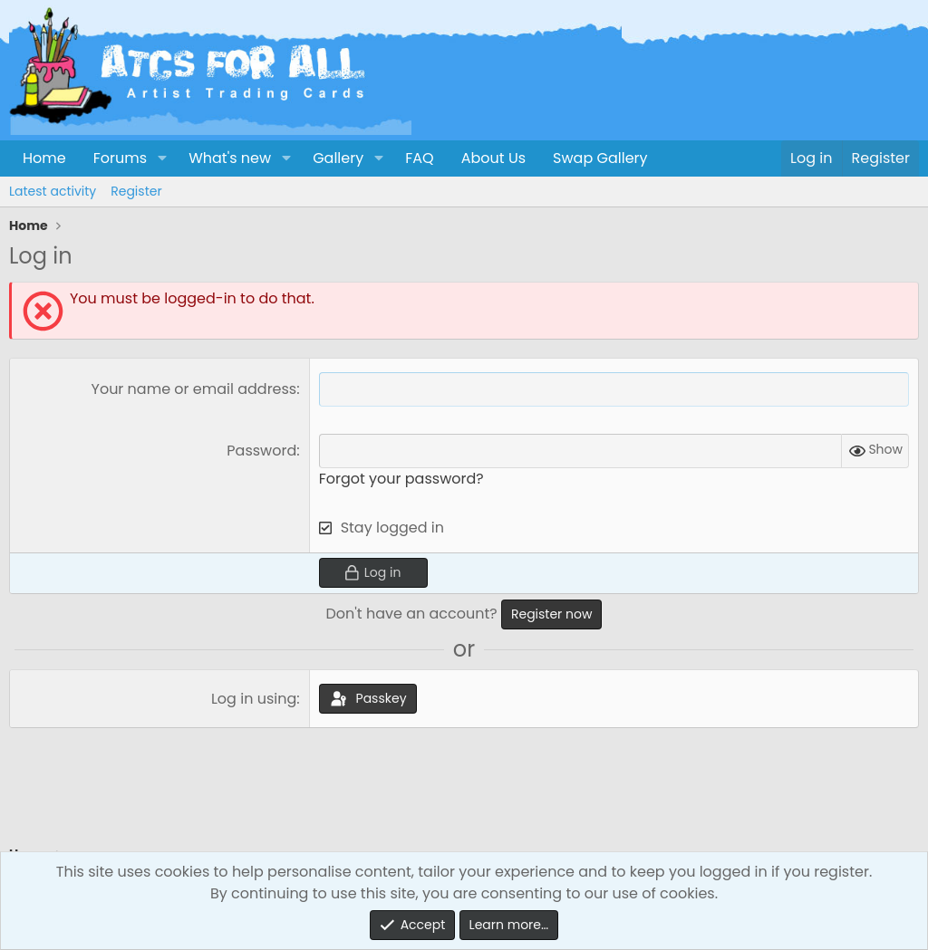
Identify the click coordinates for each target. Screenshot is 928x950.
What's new (229, 158)
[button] (162, 158)
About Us (493, 158)
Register (136, 191)
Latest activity (52, 191)
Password (261, 450)
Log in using (253, 698)
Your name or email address (194, 389)
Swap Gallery (600, 158)
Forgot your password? (401, 478)
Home (44, 158)
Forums (120, 158)
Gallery (338, 158)
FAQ (419, 158)
